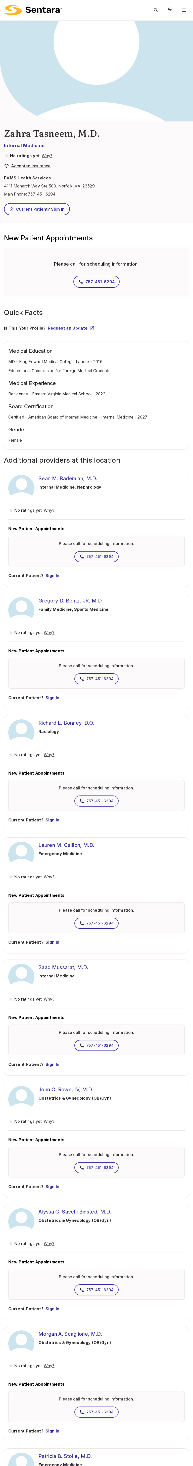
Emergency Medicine (60, 853)
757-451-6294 (42, 194)
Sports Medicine (91, 609)
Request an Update (71, 328)
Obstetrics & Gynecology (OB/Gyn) (74, 1098)
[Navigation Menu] (184, 10)
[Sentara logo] (33, 10)
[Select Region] (170, 10)
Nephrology (89, 487)
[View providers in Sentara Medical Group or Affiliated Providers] (46, 156)
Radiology (48, 731)
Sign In (52, 575)
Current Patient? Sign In (37, 209)
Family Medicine (55, 609)
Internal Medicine (24, 145)
